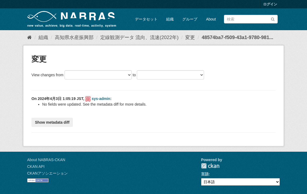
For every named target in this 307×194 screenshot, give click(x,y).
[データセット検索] (251, 19)
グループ (189, 19)
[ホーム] (29, 37)
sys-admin (101, 98)
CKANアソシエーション (47, 173)
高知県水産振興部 (74, 37)
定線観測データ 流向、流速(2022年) (139, 37)
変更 (190, 37)
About (211, 19)
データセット (146, 19)
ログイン (270, 4)
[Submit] (272, 18)
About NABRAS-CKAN (46, 160)
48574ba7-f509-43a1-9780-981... (237, 37)
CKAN (210, 166)
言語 (205, 174)
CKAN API (36, 166)
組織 (170, 19)
